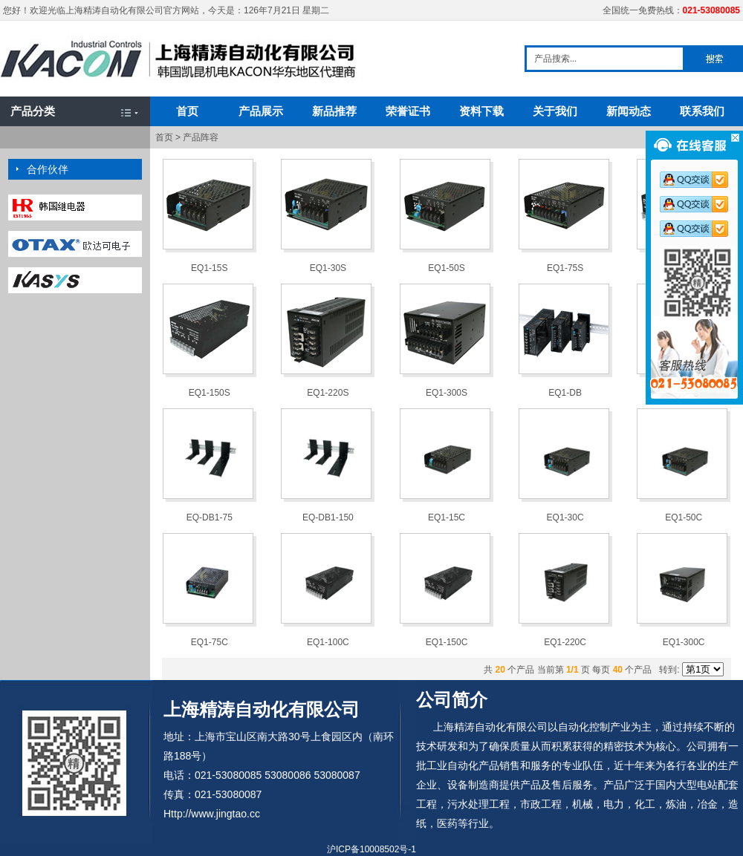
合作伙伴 (47, 169)
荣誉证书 (408, 111)
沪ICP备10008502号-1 (371, 849)
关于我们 (555, 111)
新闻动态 (628, 111)
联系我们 (702, 111)
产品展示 (261, 111)
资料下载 (481, 111)
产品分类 (32, 111)
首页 (187, 111)
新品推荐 (334, 111)
